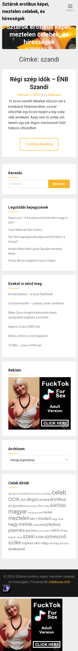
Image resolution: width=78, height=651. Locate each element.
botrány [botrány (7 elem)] (46, 493)
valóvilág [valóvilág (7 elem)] (53, 543)
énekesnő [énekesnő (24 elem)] (16, 549)
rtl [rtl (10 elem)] (61, 530)
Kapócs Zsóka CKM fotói (24, 326)
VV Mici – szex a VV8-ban (25, 345)
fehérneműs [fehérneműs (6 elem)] (30, 506)
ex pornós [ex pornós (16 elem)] (16, 506)
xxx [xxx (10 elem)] (61, 543)
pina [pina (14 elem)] (43, 525)
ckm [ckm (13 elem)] (23, 500)
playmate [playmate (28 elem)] (16, 530)
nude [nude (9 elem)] (36, 524)
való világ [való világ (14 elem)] (41, 543)
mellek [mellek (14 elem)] (47, 512)
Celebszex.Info (59, 582)
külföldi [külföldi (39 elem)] (58, 505)
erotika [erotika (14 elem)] (44, 500)
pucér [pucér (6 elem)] (40, 530)
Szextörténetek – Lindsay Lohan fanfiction (36, 303)
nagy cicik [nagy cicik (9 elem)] (57, 519)
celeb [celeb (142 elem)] (59, 492)
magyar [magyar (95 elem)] (17, 511)
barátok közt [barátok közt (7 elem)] (27, 493)
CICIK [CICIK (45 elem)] (14, 499)
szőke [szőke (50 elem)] (14, 543)
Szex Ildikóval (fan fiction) (25, 229)
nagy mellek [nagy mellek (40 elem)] (20, 524)
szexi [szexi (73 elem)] (29, 536)
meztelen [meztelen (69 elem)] (19, 518)
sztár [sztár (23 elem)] (39, 537)
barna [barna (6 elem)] (15, 493)
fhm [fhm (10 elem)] (40, 506)
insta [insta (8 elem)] (47, 506)
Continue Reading (39, 144)
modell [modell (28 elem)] (44, 518)
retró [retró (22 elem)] (55, 530)
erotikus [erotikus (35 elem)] (58, 499)
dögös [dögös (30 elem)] (33, 499)
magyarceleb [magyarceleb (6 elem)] (35, 512)
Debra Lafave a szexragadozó (28, 336)
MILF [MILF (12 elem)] (33, 519)
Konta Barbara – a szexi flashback (30, 294)
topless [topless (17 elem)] (27, 543)
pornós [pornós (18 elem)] (31, 530)
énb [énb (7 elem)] (66, 543)
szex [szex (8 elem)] (19, 537)
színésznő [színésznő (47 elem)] (55, 536)
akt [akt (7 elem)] (10, 493)
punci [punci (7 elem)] (47, 530)
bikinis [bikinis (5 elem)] (38, 493)
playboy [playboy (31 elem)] (53, 524)
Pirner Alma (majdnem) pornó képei (31, 260)
